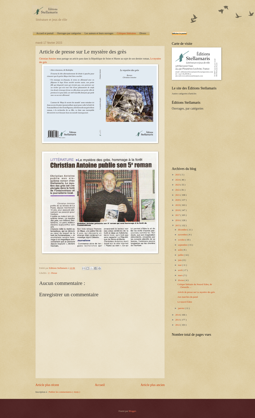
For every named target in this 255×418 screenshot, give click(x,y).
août (180, 250)
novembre (183, 234)
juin (180, 260)
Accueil (100, 385)
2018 (177, 210)
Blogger (132, 411)
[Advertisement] (194, 138)
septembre (183, 245)
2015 (177, 225)
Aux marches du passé (187, 297)
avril (180, 270)
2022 (177, 190)
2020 (177, 200)
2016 (177, 220)
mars (180, 275)
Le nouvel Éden (184, 302)
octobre (181, 240)
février (181, 280)
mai (180, 265)
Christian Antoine (47, 58)
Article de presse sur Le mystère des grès (196, 292)
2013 (177, 320)
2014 (177, 315)
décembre (182, 229)
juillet (181, 255)
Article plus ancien (153, 385)
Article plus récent (47, 385)
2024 (177, 180)
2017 (177, 215)
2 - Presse (52, 273)
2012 (177, 325)
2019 (177, 205)
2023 (177, 185)
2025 (177, 174)
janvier (181, 308)
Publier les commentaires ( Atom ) (64, 392)
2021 (177, 195)
